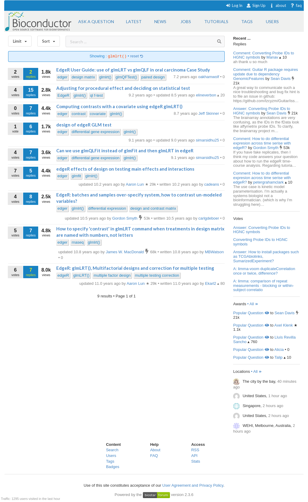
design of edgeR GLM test (84, 124)
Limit (19, 40)
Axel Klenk (283, 325)
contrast (78, 113)
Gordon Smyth (266, 147)
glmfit (76, 176)
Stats (195, 461)
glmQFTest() (126, 77)
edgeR (63, 275)
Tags (110, 461)
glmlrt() (105, 77)
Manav (272, 57)
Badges (112, 466)
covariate (98, 113)
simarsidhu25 (208, 140)
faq (296, 5)
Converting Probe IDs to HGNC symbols (260, 241)
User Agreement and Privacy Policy (192, 485)
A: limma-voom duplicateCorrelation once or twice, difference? (264, 270)
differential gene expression (95, 131)
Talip (279, 357)
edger (62, 77)
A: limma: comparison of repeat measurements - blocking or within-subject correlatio (263, 285)
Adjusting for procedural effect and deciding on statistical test (123, 88)
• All (252, 304)
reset (136, 56)
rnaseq (78, 242)
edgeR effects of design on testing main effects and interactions (125, 169)
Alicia (279, 349)
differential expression (107, 208)
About (155, 450)
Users (111, 455)
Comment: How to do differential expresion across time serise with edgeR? (262, 143)
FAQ (154, 455)
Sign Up (256, 5)
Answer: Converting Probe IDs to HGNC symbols (261, 110)
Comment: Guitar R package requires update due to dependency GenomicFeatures (265, 74)
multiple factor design (112, 275)
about (278, 5)
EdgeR (63, 95)
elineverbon (206, 95)
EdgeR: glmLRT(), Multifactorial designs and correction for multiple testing (135, 268)
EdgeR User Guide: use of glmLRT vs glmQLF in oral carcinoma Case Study (133, 69)
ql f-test (96, 95)
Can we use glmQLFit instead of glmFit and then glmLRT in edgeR (124, 150)
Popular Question (251, 313)
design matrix (83, 77)
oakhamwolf (209, 77)
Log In (234, 5)
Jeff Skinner (209, 113)
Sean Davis (281, 78)
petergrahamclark (269, 182)
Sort (49, 40)
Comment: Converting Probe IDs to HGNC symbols (263, 55)
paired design (153, 77)
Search (112, 450)
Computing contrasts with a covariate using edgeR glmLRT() (119, 106)
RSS (195, 450)
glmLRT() (81, 275)
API (194, 455)
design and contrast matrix (153, 208)
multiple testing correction (157, 275)
